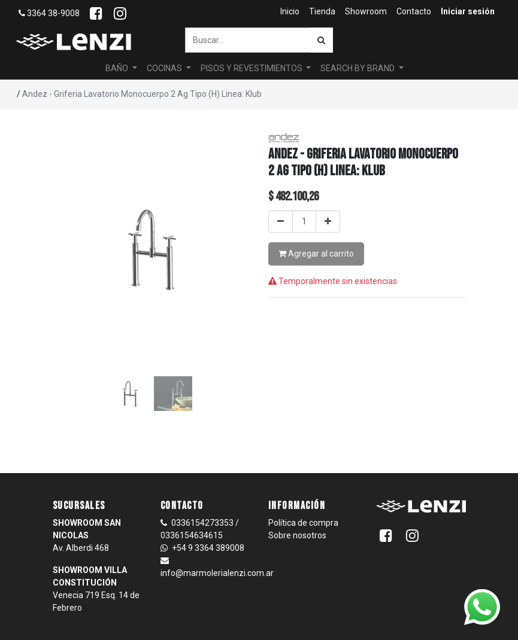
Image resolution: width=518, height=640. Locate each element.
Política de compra (303, 523)
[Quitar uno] (280, 222)
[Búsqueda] (321, 40)
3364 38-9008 (49, 13)
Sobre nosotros (297, 535)
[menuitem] (289, 12)
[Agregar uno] (328, 222)
